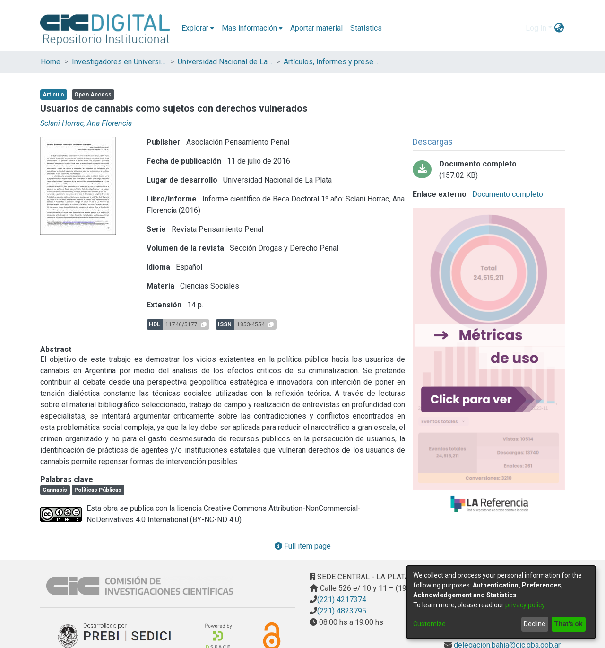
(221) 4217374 (341, 599)
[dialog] (501, 602)
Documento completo (506, 194)
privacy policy (524, 605)
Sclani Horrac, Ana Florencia (86, 123)
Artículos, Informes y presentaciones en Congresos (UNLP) (331, 61)
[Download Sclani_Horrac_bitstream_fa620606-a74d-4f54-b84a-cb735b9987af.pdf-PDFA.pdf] (489, 169)
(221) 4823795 (341, 610)
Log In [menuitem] (536, 28)
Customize (429, 624)
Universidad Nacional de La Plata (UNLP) (225, 61)
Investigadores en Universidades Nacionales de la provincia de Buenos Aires (119, 61)
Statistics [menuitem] (366, 28)
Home (50, 61)
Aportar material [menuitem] (316, 28)
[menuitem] (198, 28)
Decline (534, 624)
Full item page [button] (303, 546)
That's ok (568, 624)
